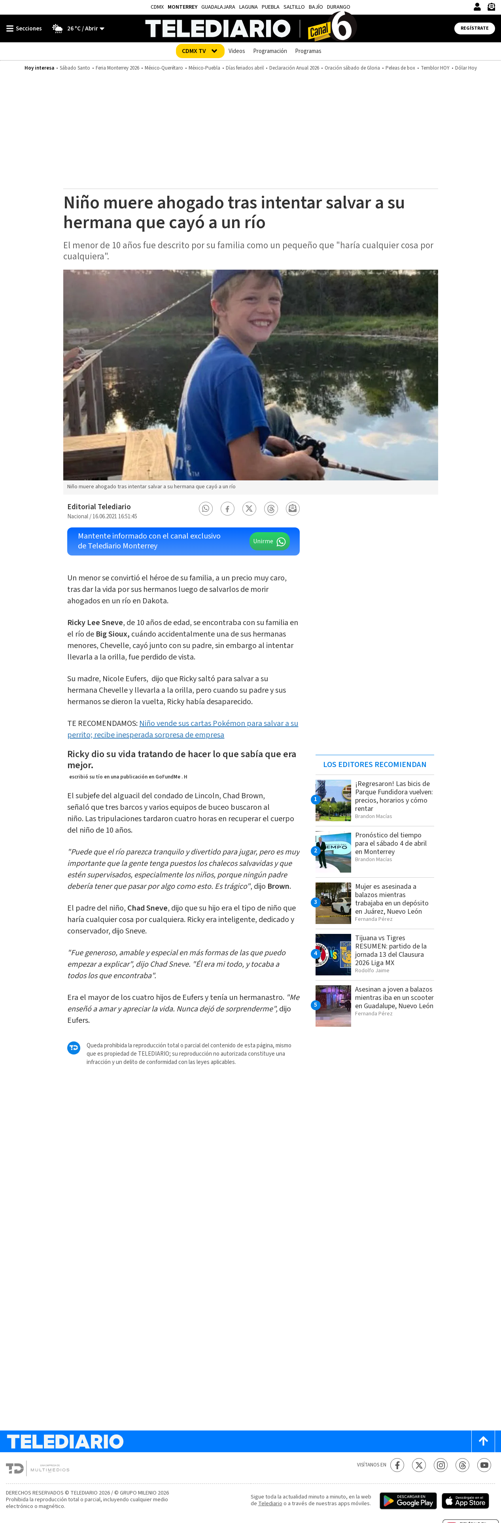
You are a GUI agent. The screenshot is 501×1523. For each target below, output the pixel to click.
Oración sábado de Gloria (352, 68)
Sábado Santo (75, 68)
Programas (308, 51)
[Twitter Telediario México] (419, 1465)
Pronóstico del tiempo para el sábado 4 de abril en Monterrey (391, 843)
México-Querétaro (164, 68)
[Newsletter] (491, 8)
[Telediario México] (250, 28)
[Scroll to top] (483, 1441)
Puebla (271, 7)
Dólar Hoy (466, 68)
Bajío (316, 7)
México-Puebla (204, 68)
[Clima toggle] (75, 28)
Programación (270, 51)
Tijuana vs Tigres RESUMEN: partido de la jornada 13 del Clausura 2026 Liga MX (391, 950)
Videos (237, 51)
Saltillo (294, 7)
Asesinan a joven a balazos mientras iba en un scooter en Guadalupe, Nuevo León (394, 997)
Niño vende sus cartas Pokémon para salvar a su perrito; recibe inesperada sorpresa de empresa (182, 729)
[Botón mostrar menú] (25, 28)
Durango (338, 7)
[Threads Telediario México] (462, 1465)
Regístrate (475, 28)
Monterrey (182, 7)
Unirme (263, 541)
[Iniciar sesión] (477, 7)
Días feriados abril (245, 68)
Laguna (248, 7)
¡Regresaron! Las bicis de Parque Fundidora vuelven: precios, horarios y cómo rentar (394, 796)
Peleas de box (400, 68)
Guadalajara (218, 7)
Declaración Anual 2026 (294, 68)
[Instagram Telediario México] (441, 1465)
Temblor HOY (435, 68)
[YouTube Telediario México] (484, 1465)
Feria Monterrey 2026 (117, 68)
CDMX (157, 7)
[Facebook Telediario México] (397, 1465)
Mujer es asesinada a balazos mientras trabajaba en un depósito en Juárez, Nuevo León (392, 899)
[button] (205, 509)
